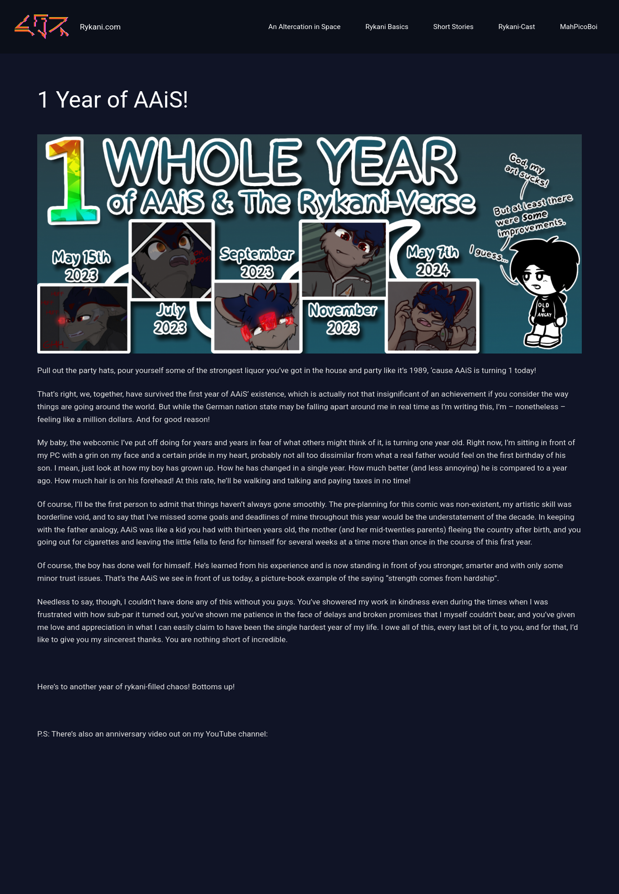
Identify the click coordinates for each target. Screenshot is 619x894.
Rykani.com (100, 26)
